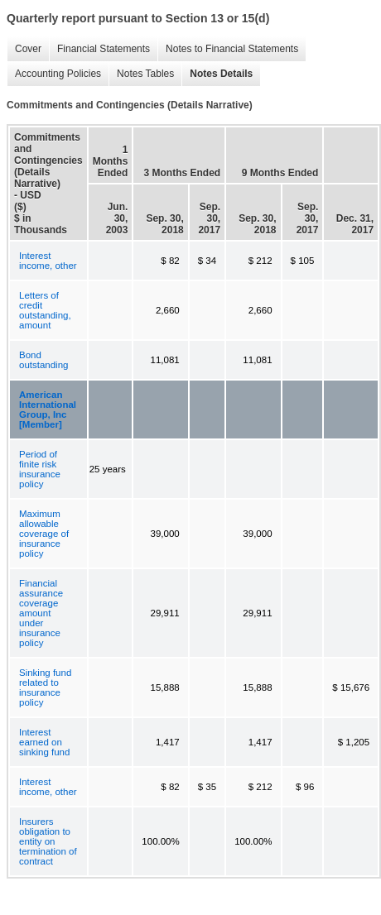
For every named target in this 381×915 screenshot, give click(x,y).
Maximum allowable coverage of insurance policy (44, 533)
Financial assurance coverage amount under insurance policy (41, 613)
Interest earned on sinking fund (44, 742)
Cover (24, 49)
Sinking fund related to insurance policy (45, 687)
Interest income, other (48, 261)
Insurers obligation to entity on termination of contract (48, 841)
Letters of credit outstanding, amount (45, 310)
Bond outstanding (43, 360)
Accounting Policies (54, 74)
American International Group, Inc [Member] (47, 409)
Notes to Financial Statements (227, 49)
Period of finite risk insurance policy (39, 469)
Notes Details (217, 74)
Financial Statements (99, 49)
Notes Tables (141, 74)
